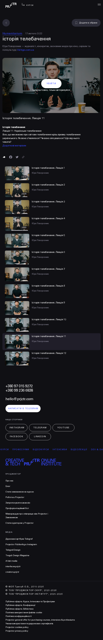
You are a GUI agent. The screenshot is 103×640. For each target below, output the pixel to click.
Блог (7, 486)
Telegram (40, 427)
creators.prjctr (12, 572)
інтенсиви (62, 449)
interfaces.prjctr (13, 566)
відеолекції (82, 449)
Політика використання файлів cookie (23, 612)
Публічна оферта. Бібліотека (19, 609)
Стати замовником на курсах (19, 491)
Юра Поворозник (11, 46)
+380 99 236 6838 (19, 390)
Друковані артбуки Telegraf (19, 539)
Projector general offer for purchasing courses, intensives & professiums (40, 620)
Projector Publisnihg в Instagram (21, 544)
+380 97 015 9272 (19, 386)
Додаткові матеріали (14, 145)
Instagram (16, 427)
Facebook (16, 436)
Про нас (9, 480)
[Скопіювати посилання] (23, 157)
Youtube (63, 427)
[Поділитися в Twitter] (17, 157)
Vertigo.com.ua (25, 49)
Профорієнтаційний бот (17, 508)
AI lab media (11, 561)
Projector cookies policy (16, 627)
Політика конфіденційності (18, 616)
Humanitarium (12, 33)
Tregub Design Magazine (17, 555)
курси (7, 449)
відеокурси (44, 449)
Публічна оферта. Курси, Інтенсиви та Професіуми (30, 601)
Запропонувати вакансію (17, 502)
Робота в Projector (14, 497)
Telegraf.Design (12, 550)
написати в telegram (23, 408)
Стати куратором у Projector (19, 523)
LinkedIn (40, 436)
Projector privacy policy (16, 631)
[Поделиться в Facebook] (10, 157)
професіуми (23, 449)
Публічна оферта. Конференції (20, 605)
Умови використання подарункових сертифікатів (29, 623)
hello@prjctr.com (19, 399)
